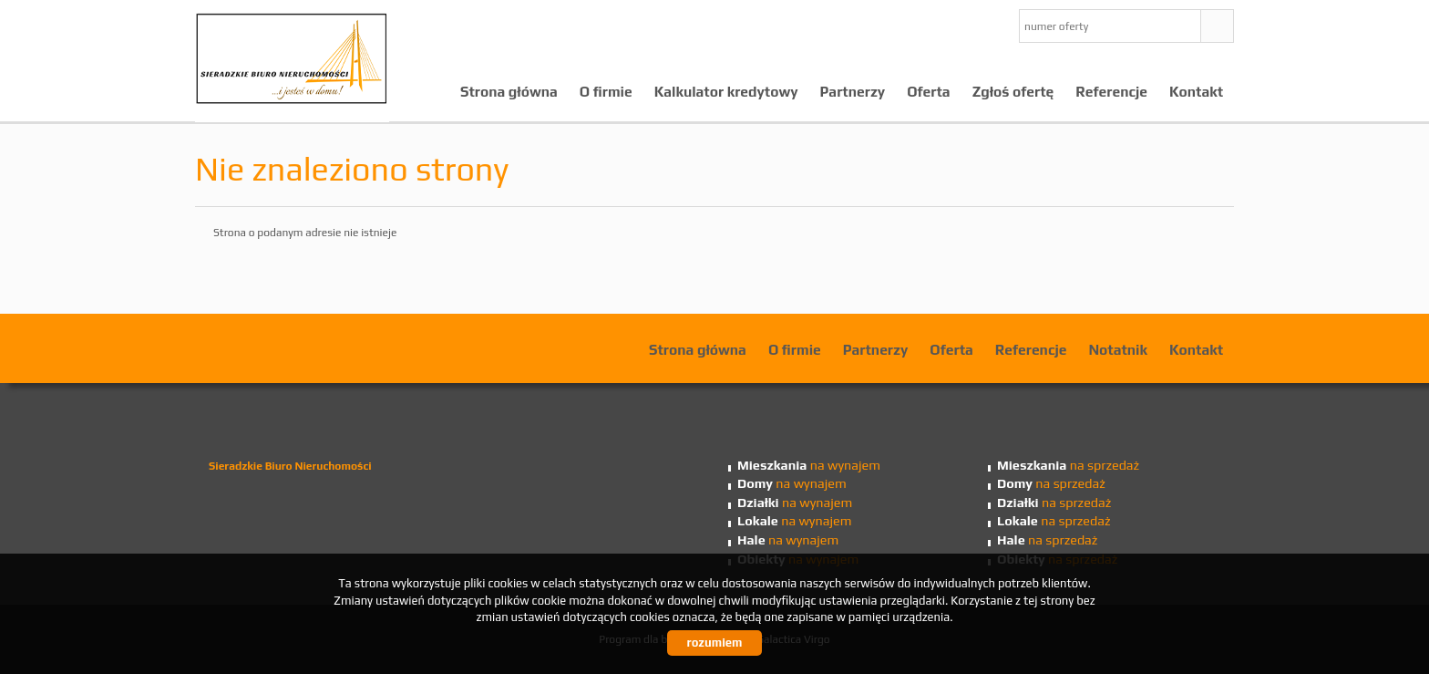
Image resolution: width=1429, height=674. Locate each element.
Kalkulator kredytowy (726, 91)
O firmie (606, 91)
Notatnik (1117, 349)
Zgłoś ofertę (1013, 91)
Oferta (928, 91)
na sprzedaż (1068, 465)
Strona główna (509, 91)
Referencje (1111, 91)
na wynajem (808, 465)
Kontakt (1196, 91)
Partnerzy (853, 91)
